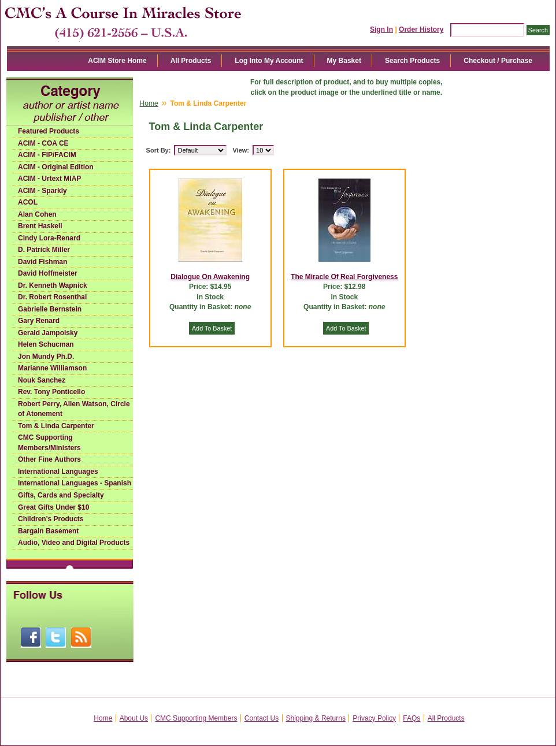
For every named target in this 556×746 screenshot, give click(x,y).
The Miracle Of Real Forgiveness (344, 277)
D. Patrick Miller (44, 250)
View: (240, 150)
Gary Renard (39, 321)
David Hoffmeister (47, 273)
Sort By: (158, 150)
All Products (191, 61)
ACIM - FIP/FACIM (47, 155)
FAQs (411, 718)
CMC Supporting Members (196, 718)
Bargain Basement (48, 531)
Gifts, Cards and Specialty (61, 495)
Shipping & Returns (316, 718)
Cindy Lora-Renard (49, 238)
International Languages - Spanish (74, 483)
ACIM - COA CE (43, 143)
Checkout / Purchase (498, 61)
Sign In (381, 29)
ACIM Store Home (117, 61)
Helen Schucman (46, 344)
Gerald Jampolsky (47, 333)
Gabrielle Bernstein (49, 309)
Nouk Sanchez (41, 380)
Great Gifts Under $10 (53, 507)
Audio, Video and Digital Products (73, 543)
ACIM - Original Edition (56, 167)
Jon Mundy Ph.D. (46, 356)
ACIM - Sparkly (42, 191)
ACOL (28, 202)
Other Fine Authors (49, 459)
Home (149, 103)
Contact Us (261, 718)
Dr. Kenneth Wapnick (52, 285)
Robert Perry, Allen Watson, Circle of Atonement (74, 409)
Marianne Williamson (52, 368)
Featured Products (48, 131)
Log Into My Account (269, 61)
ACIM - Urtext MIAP (49, 179)
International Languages (58, 471)
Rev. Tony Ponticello (51, 392)
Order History (421, 29)
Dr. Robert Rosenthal (52, 297)
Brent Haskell (40, 226)
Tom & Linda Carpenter (56, 426)
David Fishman (42, 262)
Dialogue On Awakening (210, 277)
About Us (134, 718)
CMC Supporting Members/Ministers (49, 442)
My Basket (344, 61)
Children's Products (51, 519)
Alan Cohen (37, 214)
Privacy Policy (374, 718)
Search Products (412, 61)
